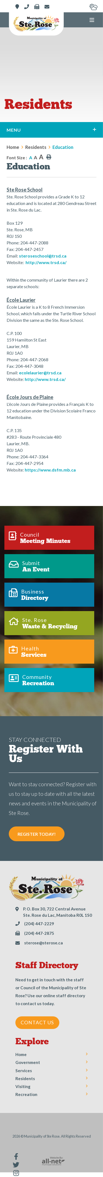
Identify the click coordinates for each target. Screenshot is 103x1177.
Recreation (26, 1094)
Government (27, 1062)
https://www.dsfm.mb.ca (50, 469)
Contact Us (37, 1022)
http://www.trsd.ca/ (45, 262)
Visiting (22, 1086)
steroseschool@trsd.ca (42, 255)
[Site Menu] (51, 130)
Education (62, 147)
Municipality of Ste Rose (36, 24)
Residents (35, 147)
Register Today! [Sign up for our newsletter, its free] (37, 834)
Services (23, 1070)
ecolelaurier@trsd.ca (40, 372)
